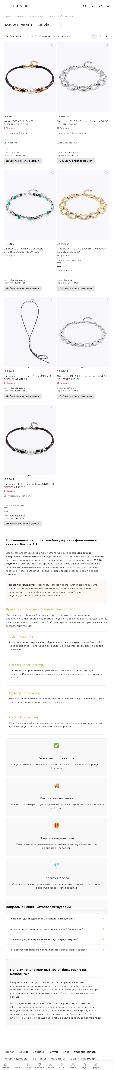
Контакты (39, 1058)
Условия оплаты (85, 1051)
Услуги (53, 1051)
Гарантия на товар (82, 1058)
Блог (66, 1051)
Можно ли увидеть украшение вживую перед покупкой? (44, 939)
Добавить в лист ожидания (22, 161)
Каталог (9, 1051)
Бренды (38, 1051)
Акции (23, 1051)
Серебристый (11, 137)
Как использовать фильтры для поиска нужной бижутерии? (46, 929)
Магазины (58, 1058)
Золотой (6, 137)
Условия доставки (16, 1058)
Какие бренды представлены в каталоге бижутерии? (42, 918)
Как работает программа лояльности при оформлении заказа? (48, 949)
